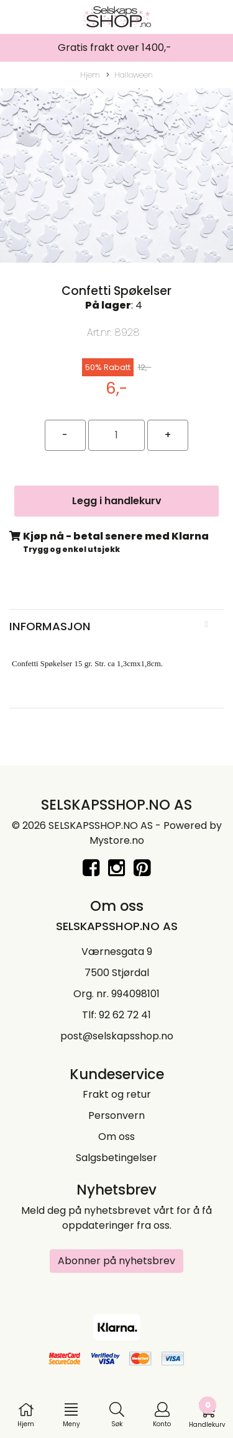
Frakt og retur (117, 1094)
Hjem (90, 75)
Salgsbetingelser (116, 1158)
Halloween (129, 75)
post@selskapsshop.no (116, 1036)
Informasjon (50, 626)
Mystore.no (116, 840)
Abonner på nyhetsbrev (116, 1261)
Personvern (116, 1115)
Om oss (116, 1136)
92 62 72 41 (125, 1015)
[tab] (116, 626)
